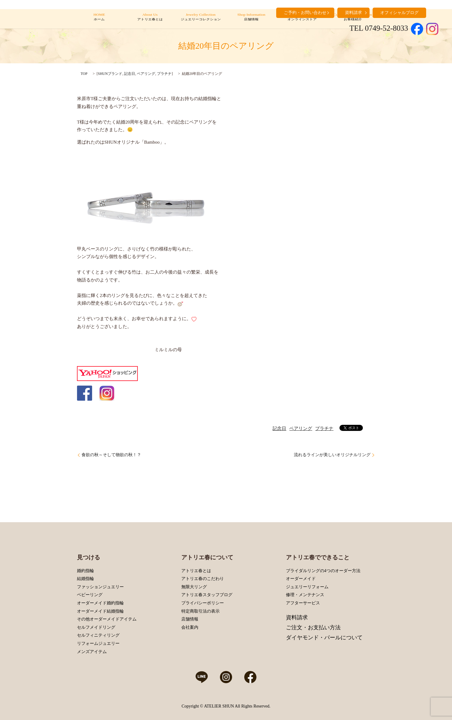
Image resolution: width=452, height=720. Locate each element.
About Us (149, 19)
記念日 (129, 74)
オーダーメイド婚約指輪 (100, 603)
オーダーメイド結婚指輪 (100, 611)
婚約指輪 (85, 570)
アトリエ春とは (196, 570)
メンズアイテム (92, 651)
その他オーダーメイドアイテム (107, 619)
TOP (84, 74)
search (433, 12)
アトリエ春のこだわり (202, 578)
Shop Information (251, 19)
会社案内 (189, 627)
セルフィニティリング (98, 635)
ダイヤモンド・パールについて (324, 637)
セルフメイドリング (96, 627)
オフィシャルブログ (399, 12)
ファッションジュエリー (100, 587)
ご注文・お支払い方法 (313, 627)
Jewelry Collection (200, 19)
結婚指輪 (85, 578)
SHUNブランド (110, 74)
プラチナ (164, 74)
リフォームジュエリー (98, 643)
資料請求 (297, 617)
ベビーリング (90, 594)
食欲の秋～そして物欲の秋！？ (111, 455)
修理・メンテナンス (305, 594)
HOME (99, 19)
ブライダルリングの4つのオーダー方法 (323, 570)
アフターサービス (303, 603)
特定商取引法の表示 (200, 611)
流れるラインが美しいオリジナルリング (332, 455)
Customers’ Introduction (352, 19)
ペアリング (146, 74)
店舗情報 (189, 619)
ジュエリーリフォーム (307, 587)
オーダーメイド (301, 578)
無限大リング (194, 587)
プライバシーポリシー (202, 603)
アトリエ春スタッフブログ (206, 594)
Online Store (301, 19)
